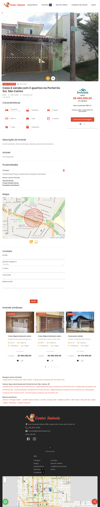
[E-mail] (33, 271)
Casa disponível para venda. (20, 336)
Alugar (36, 463)
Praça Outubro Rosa (10, 183)
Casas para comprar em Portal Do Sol (48, 380)
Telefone (6, 275)
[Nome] (33, 257)
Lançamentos (32, 5)
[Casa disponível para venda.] (20, 322)
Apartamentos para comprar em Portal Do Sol (55, 386)
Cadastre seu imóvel (79, 5)
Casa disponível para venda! (50, 336)
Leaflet (51, 238)
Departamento (9, 262)
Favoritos (47, 5)
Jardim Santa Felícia (30, 400)
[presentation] (33, 294)
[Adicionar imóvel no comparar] (84, 124)
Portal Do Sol (27, 95)
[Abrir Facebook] (28, 439)
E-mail (5, 268)
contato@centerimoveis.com (39, 431)
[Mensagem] (33, 285)
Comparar (41, 472)
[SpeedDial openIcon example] (95, 502)
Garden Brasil (7, 181)
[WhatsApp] (5, 502)
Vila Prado (75, 400)
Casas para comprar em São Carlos (17, 380)
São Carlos (15, 95)
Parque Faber (15, 400)
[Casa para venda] (80, 322)
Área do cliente (61, 5)
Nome (5, 255)
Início (4, 95)
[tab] (48, 78)
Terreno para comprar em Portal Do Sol (41, 393)
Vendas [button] (5, 264)
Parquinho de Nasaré (10, 185)
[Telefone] (33, 277)
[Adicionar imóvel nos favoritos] (80, 124)
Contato (54, 460)
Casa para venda (75, 336)
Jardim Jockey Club (48, 400)
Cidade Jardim (64, 400)
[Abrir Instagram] (34, 439)
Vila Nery (12, 403)
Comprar (37, 460)
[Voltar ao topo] (50, 448)
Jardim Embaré (24, 403)
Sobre (94, 5)
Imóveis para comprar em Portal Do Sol (18, 386)
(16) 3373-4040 (34, 428)
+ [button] (4, 199)
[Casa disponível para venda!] (50, 322)
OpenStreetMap (59, 238)
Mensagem (7, 281)
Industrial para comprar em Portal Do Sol (67, 390)
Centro (5, 400)
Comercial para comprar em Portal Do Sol (31, 390)
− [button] (4, 202)
